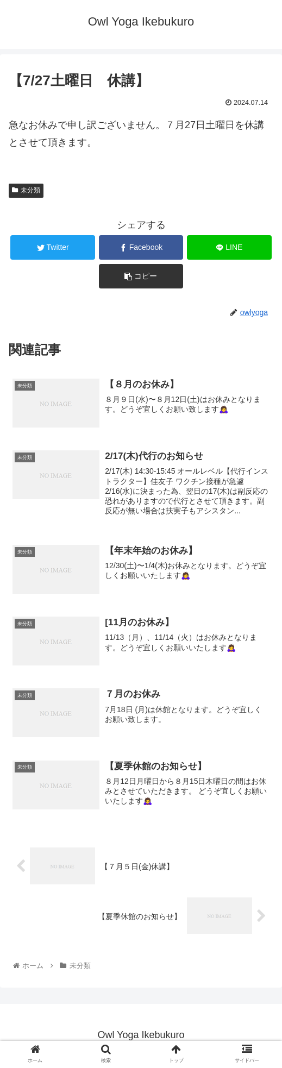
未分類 (26, 190)
